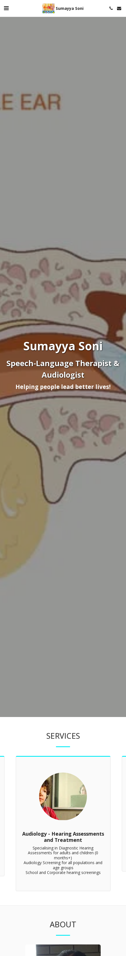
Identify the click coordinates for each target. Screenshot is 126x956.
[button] (6, 8)
